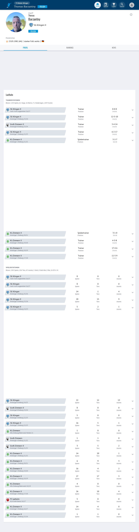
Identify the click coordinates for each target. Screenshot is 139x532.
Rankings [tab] (69, 47)
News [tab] (114, 47)
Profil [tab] (25, 47)
